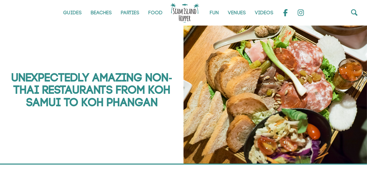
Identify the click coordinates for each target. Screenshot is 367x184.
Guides (72, 13)
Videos (264, 13)
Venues (237, 13)
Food (155, 13)
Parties (130, 13)
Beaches (101, 13)
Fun (214, 13)
